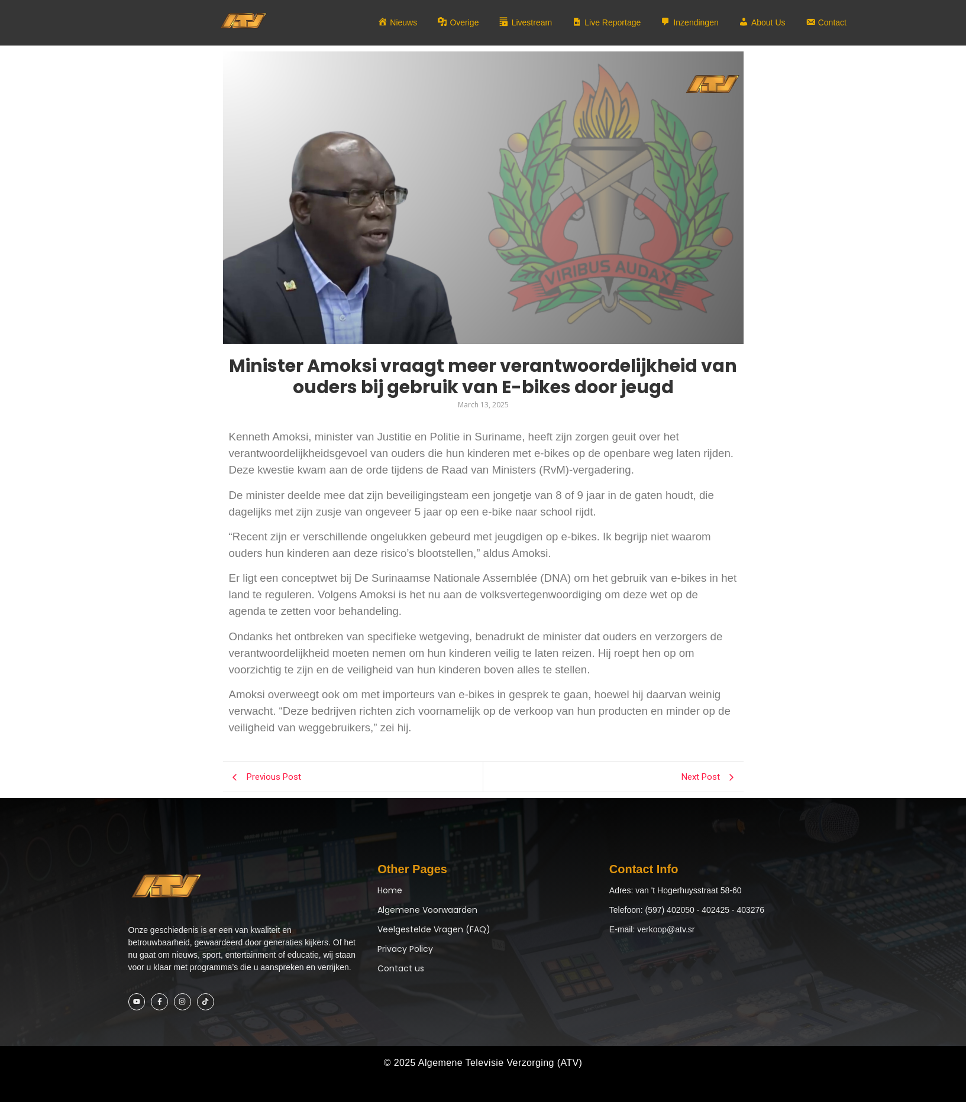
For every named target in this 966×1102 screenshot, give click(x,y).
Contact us (400, 968)
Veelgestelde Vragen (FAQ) (433, 929)
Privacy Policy (405, 949)
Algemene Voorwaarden (427, 910)
